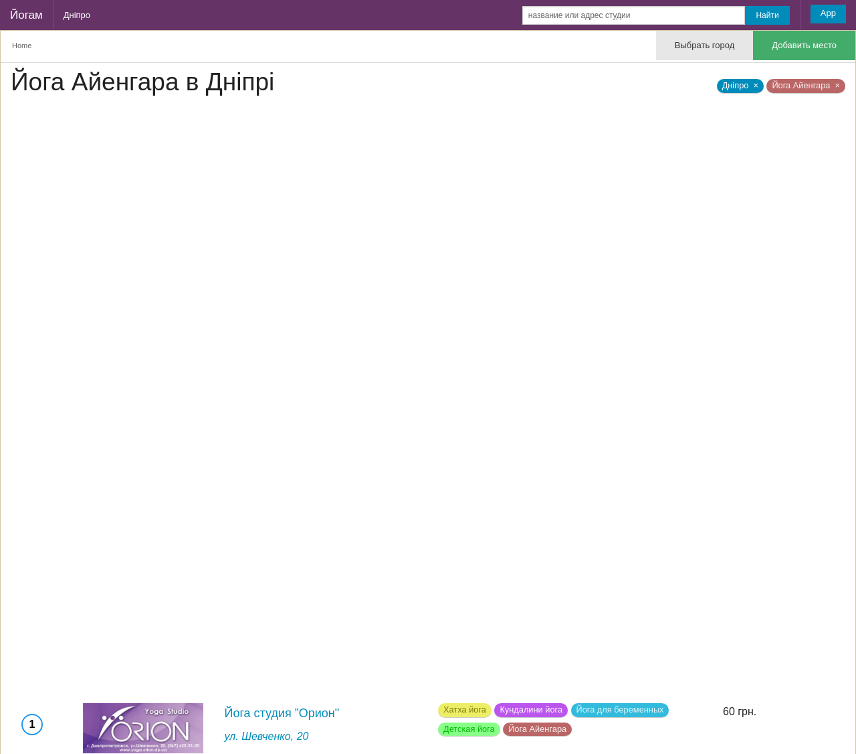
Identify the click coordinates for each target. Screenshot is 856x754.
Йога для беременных (620, 709)
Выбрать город (704, 45)
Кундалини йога (531, 709)
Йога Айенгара (537, 729)
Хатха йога (464, 709)
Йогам (26, 15)
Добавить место (804, 45)
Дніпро (77, 15)
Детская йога (469, 729)
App (828, 13)
